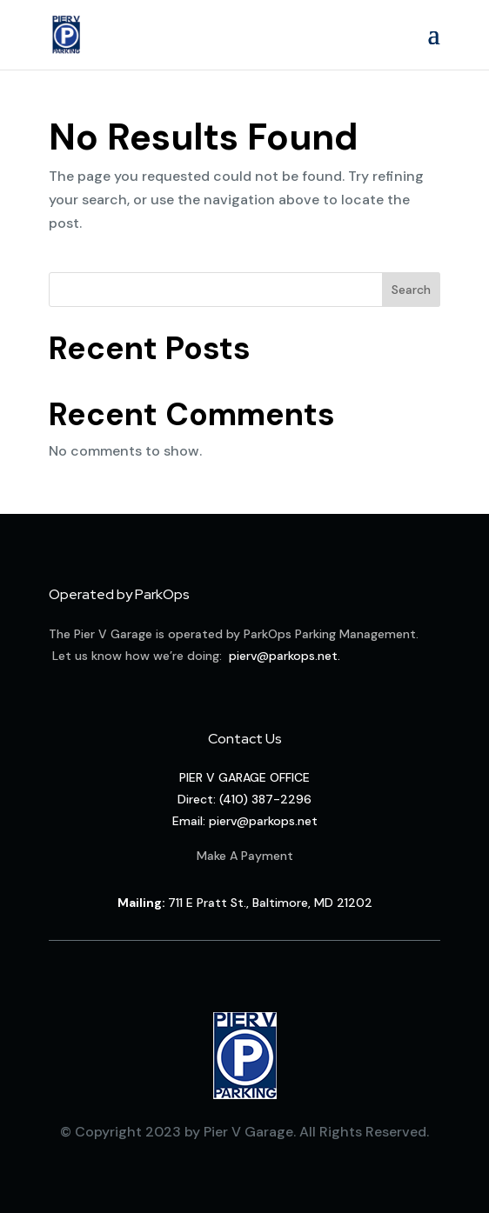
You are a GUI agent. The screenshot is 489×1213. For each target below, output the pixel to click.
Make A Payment (245, 855)
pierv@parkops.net (283, 655)
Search (411, 289)
